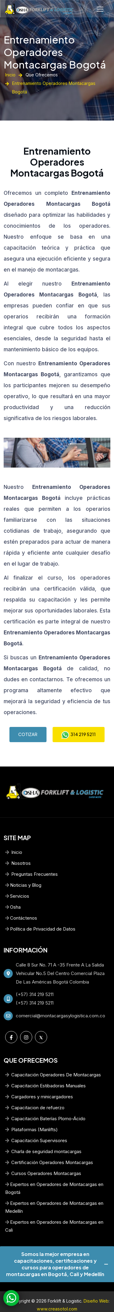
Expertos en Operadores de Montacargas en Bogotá (54, 1177)
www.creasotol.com (57, 1297)
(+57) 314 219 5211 (35, 983)
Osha (13, 896)
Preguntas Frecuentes (31, 863)
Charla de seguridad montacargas (43, 1140)
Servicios (17, 885)
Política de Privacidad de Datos (40, 918)
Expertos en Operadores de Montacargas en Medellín (54, 1196)
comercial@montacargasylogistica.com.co (60, 1004)
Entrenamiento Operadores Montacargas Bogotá (49, 50)
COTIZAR (27, 723)
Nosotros (18, 852)
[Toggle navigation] (101, 9)
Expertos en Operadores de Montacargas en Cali (54, 1215)
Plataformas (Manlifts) (31, 1118)
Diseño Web (96, 1289)
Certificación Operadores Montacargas (49, 1151)
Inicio (10, 72)
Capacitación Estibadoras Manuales (45, 1074)
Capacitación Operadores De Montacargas (53, 1063)
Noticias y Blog (23, 874)
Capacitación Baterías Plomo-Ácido (45, 1107)
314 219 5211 (78, 723)
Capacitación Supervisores (36, 1129)
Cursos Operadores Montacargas (43, 1162)
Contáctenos (21, 907)
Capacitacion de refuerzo (34, 1096)
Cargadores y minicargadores (39, 1085)
